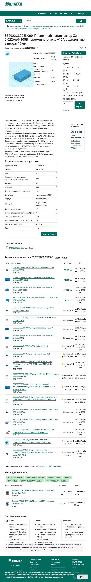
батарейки (12, 480)
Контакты (34, 562)
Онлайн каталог (66, 14)
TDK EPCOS (75, 140)
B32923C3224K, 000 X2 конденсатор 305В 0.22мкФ (33, 328)
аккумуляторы (54, 477)
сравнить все (61, 257)
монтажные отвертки (35, 477)
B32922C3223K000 (16, 248)
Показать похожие (49, 234)
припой (68, 477)
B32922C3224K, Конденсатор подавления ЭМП (32, 354)
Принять (82, 577)
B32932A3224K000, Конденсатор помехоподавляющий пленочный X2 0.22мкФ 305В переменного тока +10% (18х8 (35, 399)
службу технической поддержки (49, 466)
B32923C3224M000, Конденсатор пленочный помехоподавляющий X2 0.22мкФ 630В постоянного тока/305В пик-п (34, 386)
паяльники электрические (31, 480)
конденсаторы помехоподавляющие (24, 29)
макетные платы (15, 477)
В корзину (79, 105)
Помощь (80, 14)
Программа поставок (47, 14)
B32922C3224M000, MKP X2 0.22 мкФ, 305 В (30, 346)
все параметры (40, 85)
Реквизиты (34, 565)
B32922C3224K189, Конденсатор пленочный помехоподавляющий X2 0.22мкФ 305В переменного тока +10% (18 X (34, 452)
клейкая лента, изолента (57, 480)
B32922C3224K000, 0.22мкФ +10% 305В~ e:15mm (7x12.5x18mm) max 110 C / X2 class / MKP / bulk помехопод (32, 364)
